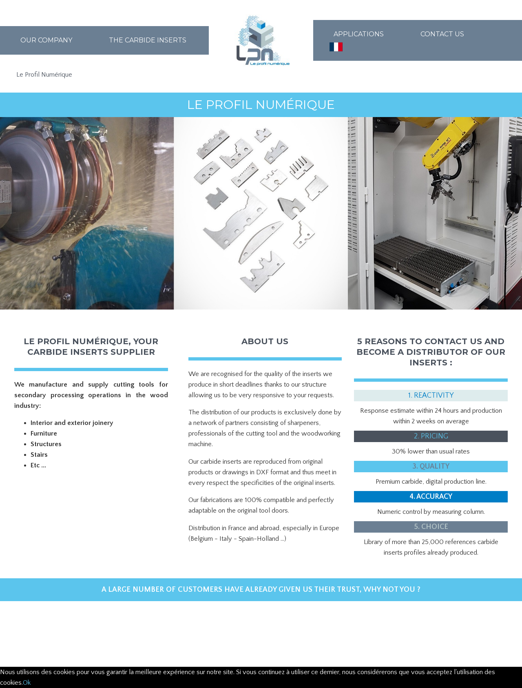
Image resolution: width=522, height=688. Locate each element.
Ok (27, 682)
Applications (359, 34)
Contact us (442, 34)
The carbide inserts (147, 40)
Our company (46, 40)
